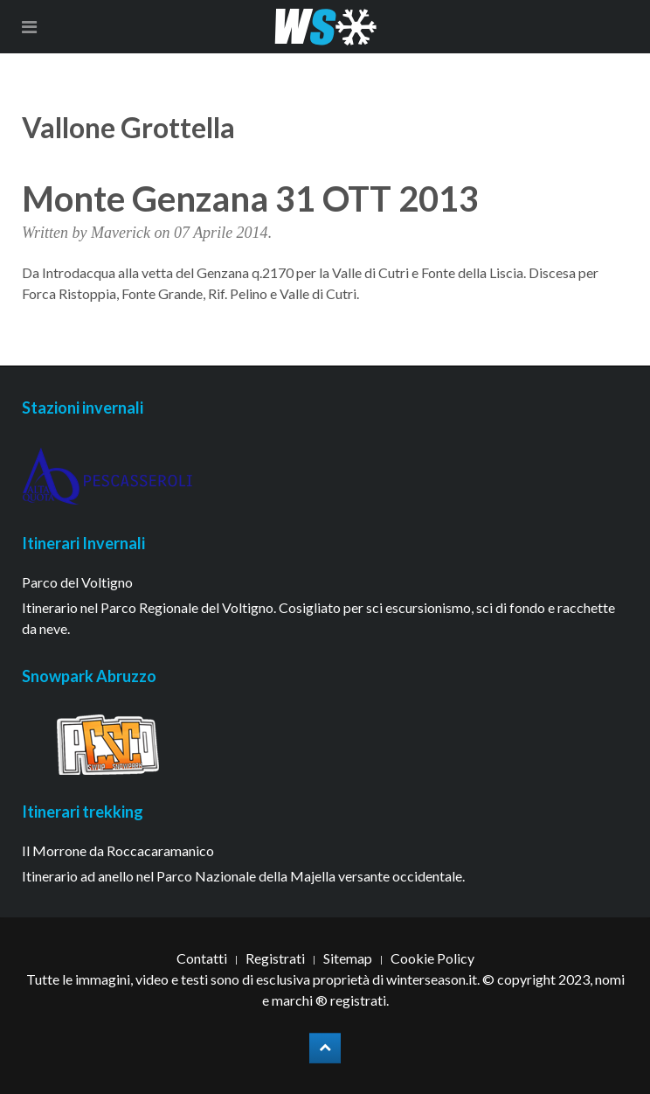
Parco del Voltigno (77, 582)
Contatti (201, 958)
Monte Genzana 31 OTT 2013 (250, 198)
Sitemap (347, 958)
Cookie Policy (432, 958)
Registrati (275, 958)
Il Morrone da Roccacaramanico (118, 850)
